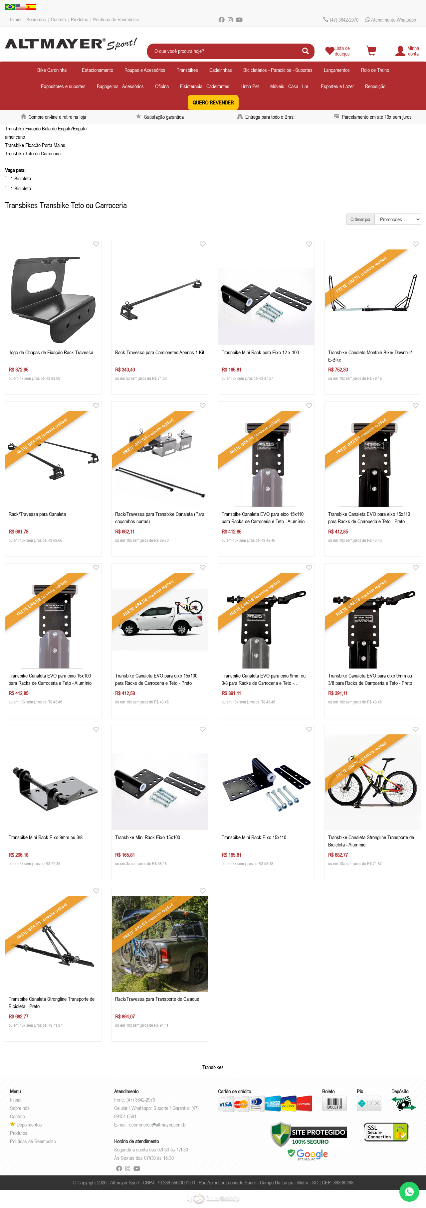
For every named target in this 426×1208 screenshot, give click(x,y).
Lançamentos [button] (337, 70)
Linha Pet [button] (250, 86)
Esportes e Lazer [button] (337, 86)
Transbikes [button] (187, 70)
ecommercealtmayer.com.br (158, 1125)
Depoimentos (26, 1125)
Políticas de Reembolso (116, 19)
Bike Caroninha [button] (52, 70)
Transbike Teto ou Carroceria (33, 153)
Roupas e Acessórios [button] (144, 70)
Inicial (15, 19)
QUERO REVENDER (213, 102)
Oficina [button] (162, 86)
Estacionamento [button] (97, 70)
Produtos (79, 19)
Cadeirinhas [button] (220, 70)
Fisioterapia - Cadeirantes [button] (204, 86)
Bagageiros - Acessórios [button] (120, 86)
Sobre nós (36, 19)
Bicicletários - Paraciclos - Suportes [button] (278, 70)
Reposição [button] (375, 86)
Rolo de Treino (375, 70)
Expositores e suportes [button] (63, 86)
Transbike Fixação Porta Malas (35, 145)
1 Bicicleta (18, 178)
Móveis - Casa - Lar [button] (289, 86)
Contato (58, 19)
